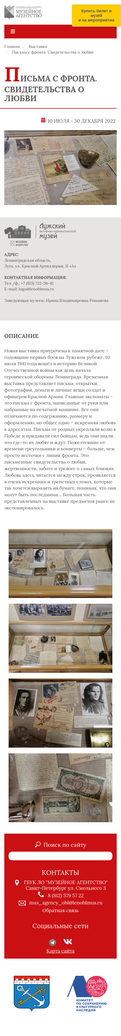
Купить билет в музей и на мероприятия (96, 15)
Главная (12, 46)
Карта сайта (61, 951)
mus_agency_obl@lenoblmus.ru (65, 903)
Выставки (38, 46)
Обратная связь (60, 910)
